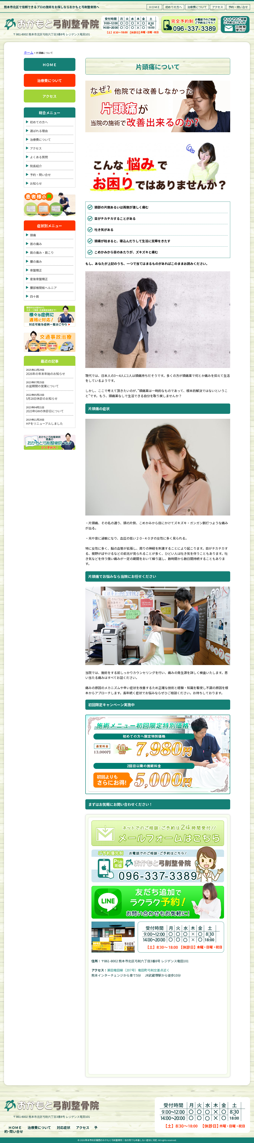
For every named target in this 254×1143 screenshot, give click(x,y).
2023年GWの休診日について (45, 411)
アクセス (217, 7)
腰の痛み (36, 261)
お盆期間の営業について (42, 386)
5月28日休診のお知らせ (42, 398)
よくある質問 (39, 157)
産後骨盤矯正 (39, 279)
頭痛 (33, 235)
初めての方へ (173, 7)
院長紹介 (36, 166)
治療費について (197, 7)
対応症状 (63, 1127)
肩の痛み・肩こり (42, 252)
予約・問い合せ (238, 7)
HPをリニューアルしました (44, 423)
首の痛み (36, 244)
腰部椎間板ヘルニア (43, 288)
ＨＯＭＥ (154, 7)
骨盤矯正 (36, 270)
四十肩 (34, 296)
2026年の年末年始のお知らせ (45, 374)
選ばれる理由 (39, 131)
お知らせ (36, 183)
